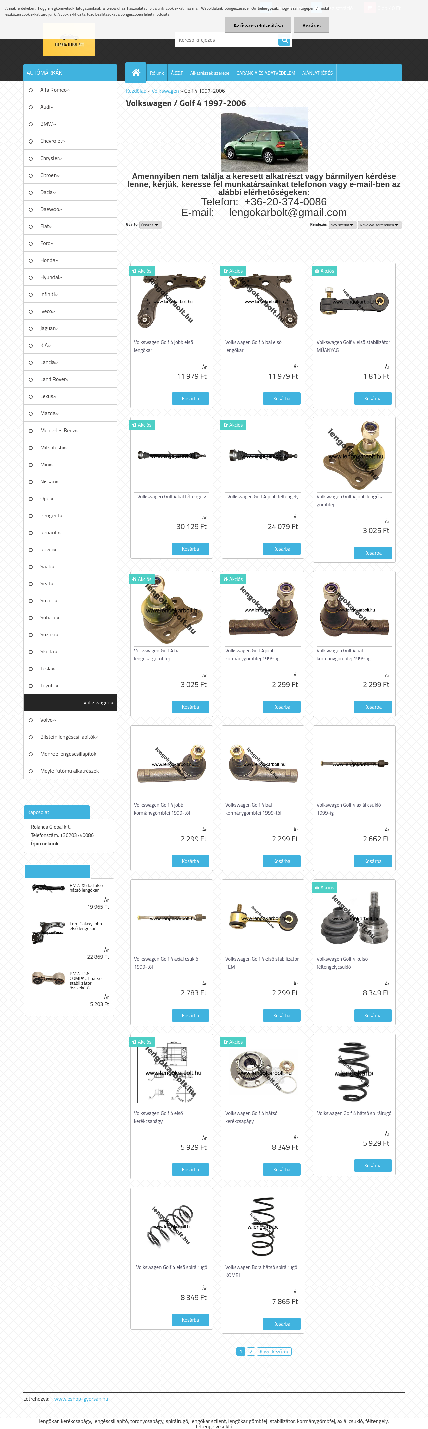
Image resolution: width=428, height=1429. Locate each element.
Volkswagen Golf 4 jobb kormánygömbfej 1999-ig (252, 654)
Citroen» (50, 175)
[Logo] (69, 39)
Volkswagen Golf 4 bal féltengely (171, 496)
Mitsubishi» (53, 447)
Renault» (50, 532)
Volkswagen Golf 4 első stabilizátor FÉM (262, 963)
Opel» (47, 498)
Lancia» (49, 362)
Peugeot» (51, 515)
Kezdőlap (136, 91)
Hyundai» (51, 277)
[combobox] (343, 225)
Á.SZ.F (177, 72)
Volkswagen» (98, 702)
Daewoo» (51, 209)
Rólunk (157, 72)
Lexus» (48, 396)
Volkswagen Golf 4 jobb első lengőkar (163, 346)
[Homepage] (138, 72)
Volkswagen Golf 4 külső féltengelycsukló (342, 963)
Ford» (47, 243)
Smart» (48, 600)
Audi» (47, 107)
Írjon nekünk (44, 843)
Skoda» (48, 651)
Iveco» (47, 311)
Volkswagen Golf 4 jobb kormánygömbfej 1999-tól (162, 809)
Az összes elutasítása (258, 25)
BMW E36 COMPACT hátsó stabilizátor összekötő (86, 980)
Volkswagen (165, 91)
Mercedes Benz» (59, 430)
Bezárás (311, 25)
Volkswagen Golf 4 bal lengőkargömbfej (157, 654)
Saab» (47, 566)
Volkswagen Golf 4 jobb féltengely (263, 496)
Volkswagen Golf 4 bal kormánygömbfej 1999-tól (253, 809)
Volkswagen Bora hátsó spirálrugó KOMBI (261, 1271)
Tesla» (47, 668)
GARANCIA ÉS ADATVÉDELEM (265, 72)
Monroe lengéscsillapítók (68, 754)
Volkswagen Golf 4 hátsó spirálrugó (354, 1113)
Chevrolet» (52, 141)
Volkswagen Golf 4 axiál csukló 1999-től (166, 963)
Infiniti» (49, 294)
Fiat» (46, 226)
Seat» (47, 583)
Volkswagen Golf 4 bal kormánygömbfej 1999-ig (343, 654)
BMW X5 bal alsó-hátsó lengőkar (87, 887)
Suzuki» (49, 634)
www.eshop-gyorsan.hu (81, 1399)
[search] (284, 40)
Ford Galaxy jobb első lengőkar (86, 926)
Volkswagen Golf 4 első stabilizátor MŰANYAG (353, 346)
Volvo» (48, 720)
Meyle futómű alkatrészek (69, 771)
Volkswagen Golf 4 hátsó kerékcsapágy (251, 1117)
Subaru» (49, 617)
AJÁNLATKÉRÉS (317, 72)
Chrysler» (51, 158)
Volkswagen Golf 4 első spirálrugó (171, 1267)
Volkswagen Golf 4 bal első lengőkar (253, 346)
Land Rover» (54, 379)
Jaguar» (49, 328)
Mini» (46, 464)
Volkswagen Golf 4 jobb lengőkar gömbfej (351, 500)
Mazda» (49, 413)
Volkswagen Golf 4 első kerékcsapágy (158, 1117)
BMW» (48, 124)
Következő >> (274, 1351)
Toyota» (49, 685)
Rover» (48, 549)
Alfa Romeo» (55, 90)
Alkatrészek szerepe (210, 72)
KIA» (45, 345)
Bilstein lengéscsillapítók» (69, 737)
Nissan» (49, 481)
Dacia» (48, 192)
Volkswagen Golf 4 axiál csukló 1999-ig (349, 809)
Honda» (49, 260)
